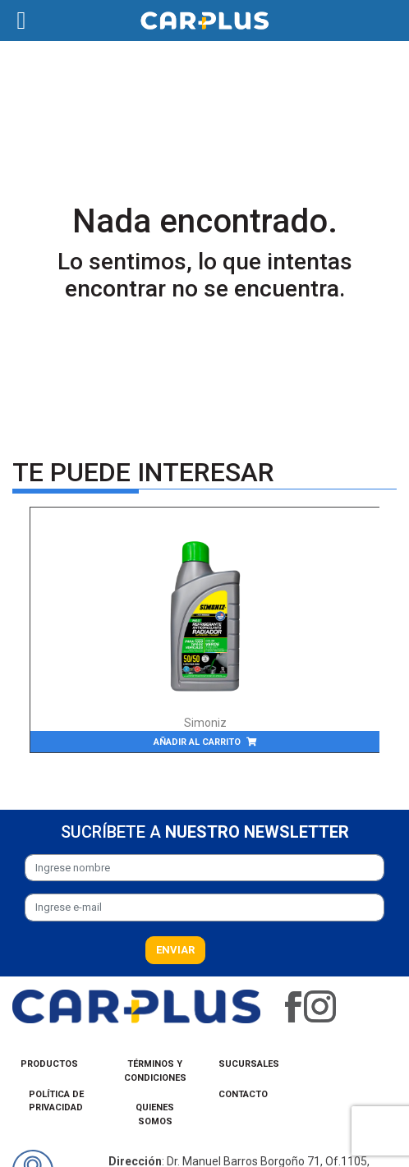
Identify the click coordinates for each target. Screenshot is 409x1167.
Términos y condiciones (155, 1071)
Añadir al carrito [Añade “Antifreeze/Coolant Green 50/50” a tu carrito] (197, 742)
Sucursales (248, 1064)
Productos (49, 1064)
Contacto (243, 1094)
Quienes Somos (155, 1114)
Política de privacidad (56, 1101)
